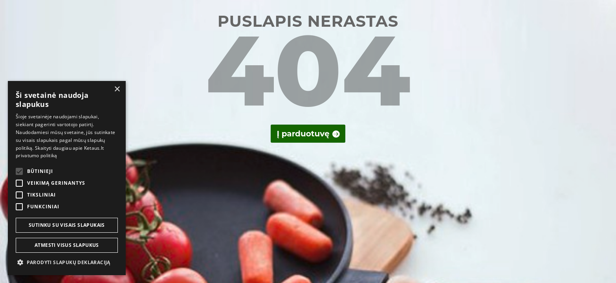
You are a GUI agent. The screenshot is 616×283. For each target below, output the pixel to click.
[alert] (67, 178)
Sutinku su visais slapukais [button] (67, 225)
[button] (67, 262)
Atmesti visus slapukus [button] (67, 245)
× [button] (117, 89)
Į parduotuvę (303, 133)
